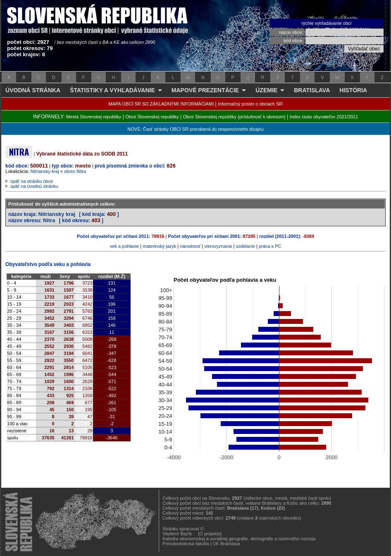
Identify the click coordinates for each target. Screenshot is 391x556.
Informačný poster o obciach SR (250, 103)
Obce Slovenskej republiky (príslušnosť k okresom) (234, 116)
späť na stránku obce (31, 181)
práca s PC (270, 246)
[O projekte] (210, 533)
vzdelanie (245, 246)
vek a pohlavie (124, 246)
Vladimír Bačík (177, 533)
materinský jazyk (159, 246)
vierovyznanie (218, 246)
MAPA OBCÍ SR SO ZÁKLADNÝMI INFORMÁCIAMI (161, 103)
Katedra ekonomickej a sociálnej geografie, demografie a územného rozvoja (238, 538)
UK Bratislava (227, 543)
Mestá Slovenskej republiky (93, 116)
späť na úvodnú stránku (34, 186)
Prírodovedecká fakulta (185, 543)
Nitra (49, 220)
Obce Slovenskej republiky (152, 116)
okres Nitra (75, 171)
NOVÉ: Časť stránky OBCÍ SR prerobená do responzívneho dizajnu (195, 129)
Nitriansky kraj (45, 171)
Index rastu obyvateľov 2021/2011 (323, 116)
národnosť (190, 246)
